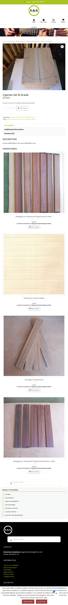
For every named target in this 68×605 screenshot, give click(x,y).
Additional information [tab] (14, 129)
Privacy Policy (9, 574)
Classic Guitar (11, 41)
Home (4, 41)
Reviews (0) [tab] (9, 133)
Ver (45, 597)
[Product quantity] (9, 108)
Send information (10, 568)
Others (7, 494)
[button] (62, 46)
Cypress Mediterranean (32, 41)
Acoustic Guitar (11, 508)
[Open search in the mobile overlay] (34, 482)
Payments (7, 570)
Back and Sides (20, 41)
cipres (8, 119)
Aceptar (41, 602)
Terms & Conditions (11, 565)
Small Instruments (12, 501)
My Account (35, 1)
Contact (42, 1)
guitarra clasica (31, 119)
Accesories (9, 498)
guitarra (22, 119)
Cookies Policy (9, 577)
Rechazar (28, 602)
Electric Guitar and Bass (14, 515)
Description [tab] (9, 125)
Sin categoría (10, 505)
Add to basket (23, 108)
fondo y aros (15, 119)
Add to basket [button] (35, 227)
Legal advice (8, 572)
